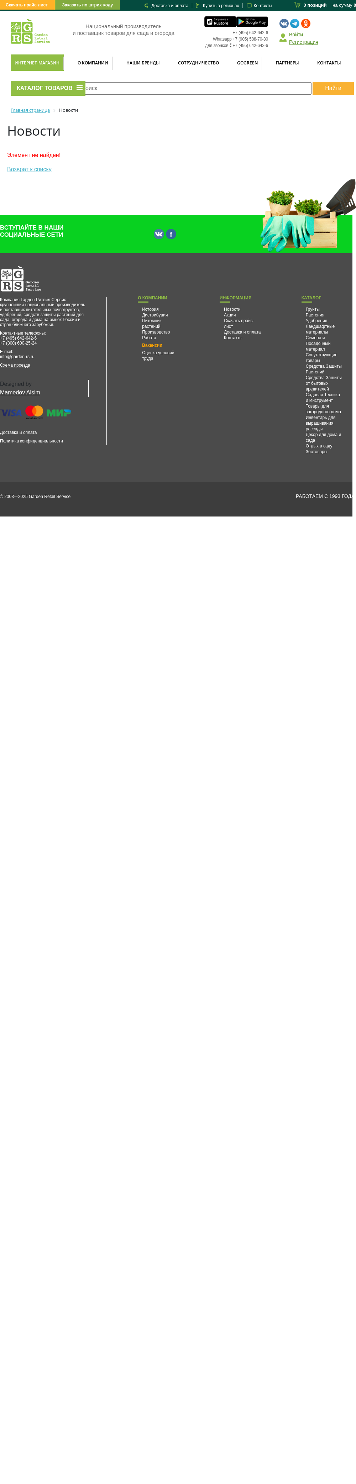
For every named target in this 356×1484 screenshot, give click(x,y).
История (150, 309)
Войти (296, 34)
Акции (230, 315)
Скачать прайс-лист (27, 4)
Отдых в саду (319, 446)
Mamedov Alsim (20, 392)
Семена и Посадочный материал (318, 343)
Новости (232, 309)
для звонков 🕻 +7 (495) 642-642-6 (236, 45)
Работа (149, 337)
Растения (315, 315)
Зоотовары (317, 451)
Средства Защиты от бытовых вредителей (324, 383)
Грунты (313, 309)
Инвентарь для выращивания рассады (321, 423)
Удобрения (316, 320)
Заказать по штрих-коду (87, 4)
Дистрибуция (155, 315)
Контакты (262, 5)
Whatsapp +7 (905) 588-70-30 (240, 39)
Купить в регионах (221, 5)
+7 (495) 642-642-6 (250, 32)
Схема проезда (15, 365)
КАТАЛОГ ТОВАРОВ (45, 88)
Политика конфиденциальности (31, 441)
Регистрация (303, 42)
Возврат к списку (29, 169)
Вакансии (152, 345)
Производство (156, 332)
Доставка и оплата (170, 5)
